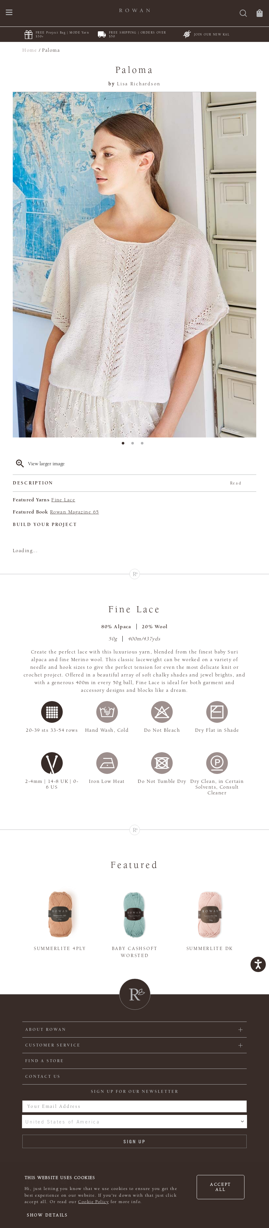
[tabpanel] (134, 264)
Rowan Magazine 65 (74, 512)
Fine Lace (63, 500)
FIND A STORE (44, 1061)
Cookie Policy (93, 1201)
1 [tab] (125, 445)
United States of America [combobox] (62, 1121)
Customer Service (53, 1045)
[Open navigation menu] (9, 13)
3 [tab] (144, 445)
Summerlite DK (209, 948)
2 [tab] (134, 445)
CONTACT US (43, 1076)
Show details (47, 1215)
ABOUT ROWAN (45, 1029)
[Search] (243, 14)
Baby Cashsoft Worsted (135, 952)
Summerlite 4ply (60, 948)
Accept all (220, 1187)
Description (127, 483)
